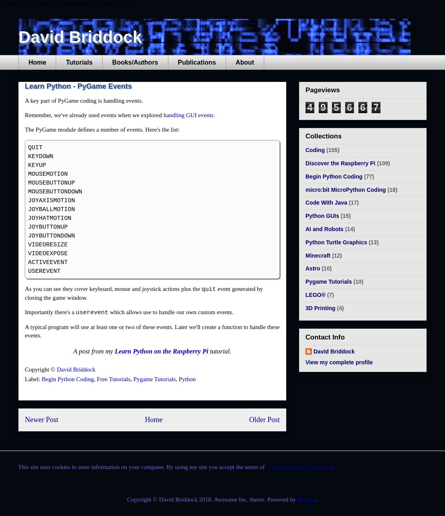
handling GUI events (189, 115)
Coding (315, 150)
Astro (312, 268)
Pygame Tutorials (155, 379)
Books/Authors (135, 62)
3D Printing (320, 308)
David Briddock (80, 37)
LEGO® (315, 295)
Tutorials (79, 62)
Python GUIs (322, 216)
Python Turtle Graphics (336, 242)
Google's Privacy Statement (299, 467)
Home (37, 62)
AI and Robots (324, 229)
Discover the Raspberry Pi (340, 163)
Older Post (264, 420)
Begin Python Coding (68, 379)
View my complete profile (339, 362)
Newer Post (42, 420)
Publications (197, 62)
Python (187, 379)
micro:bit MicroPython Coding (345, 190)
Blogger (307, 499)
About (245, 62)
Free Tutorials (114, 379)
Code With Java (326, 202)
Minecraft (317, 255)
